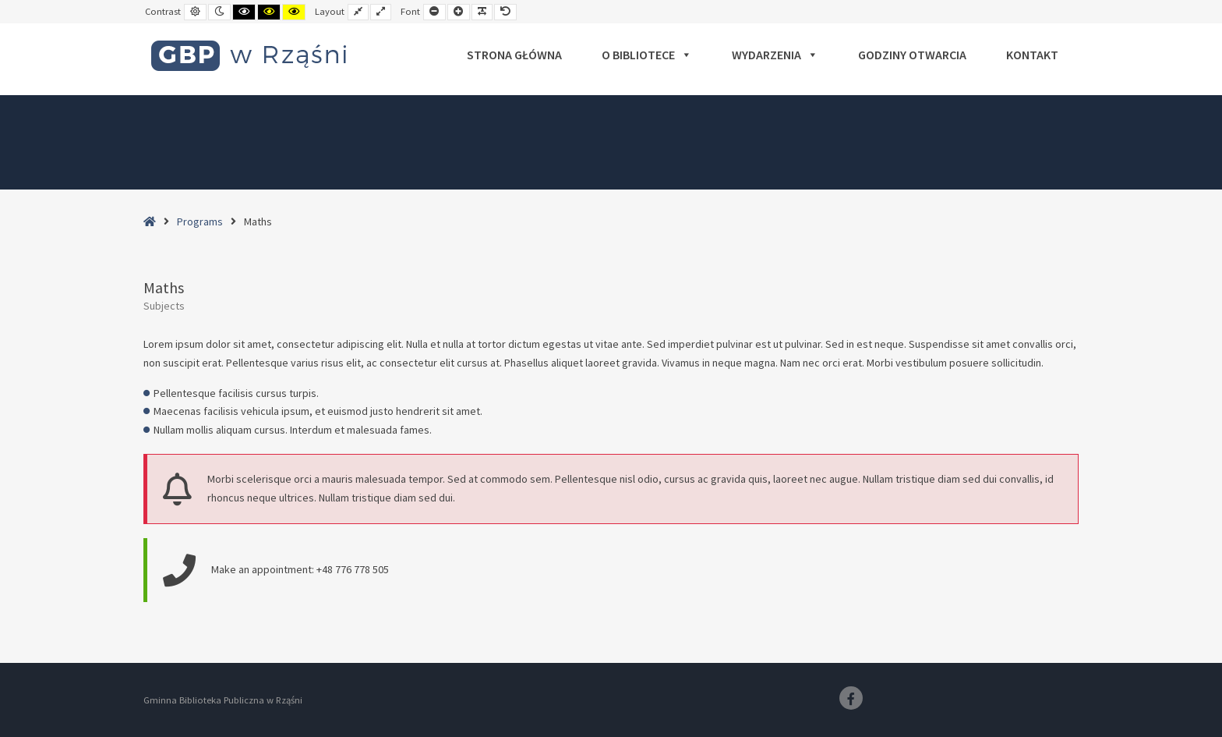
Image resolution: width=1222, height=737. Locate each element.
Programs (200, 221)
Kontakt (1032, 54)
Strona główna (514, 54)
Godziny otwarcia (912, 54)
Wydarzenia (775, 54)
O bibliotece (647, 54)
